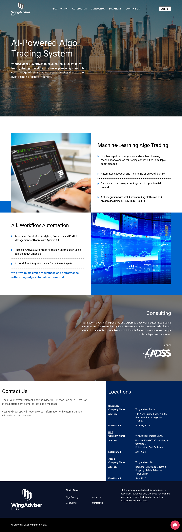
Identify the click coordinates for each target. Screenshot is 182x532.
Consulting (98, 8)
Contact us (97, 503)
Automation (79, 8)
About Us (96, 497)
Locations (115, 8)
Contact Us (133, 8)
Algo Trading (60, 8)
